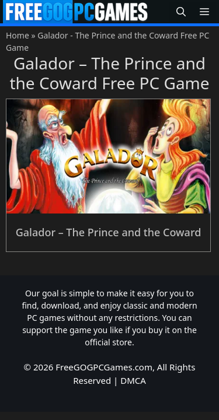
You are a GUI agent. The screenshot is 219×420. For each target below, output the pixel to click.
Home (17, 35)
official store (108, 342)
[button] (181, 12)
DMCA (133, 380)
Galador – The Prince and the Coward (108, 232)
